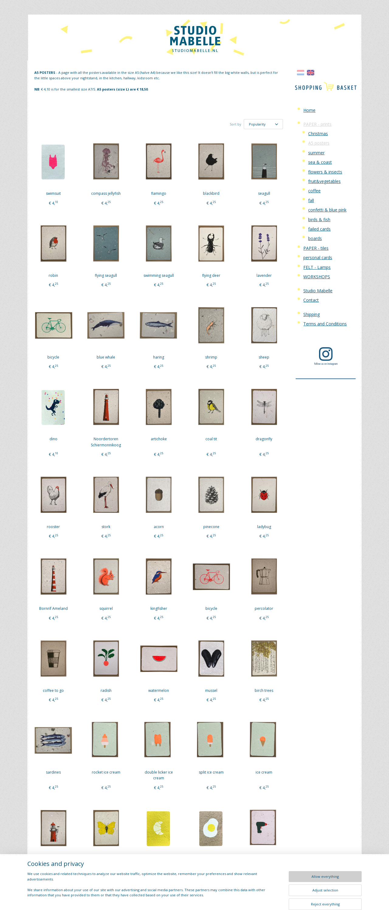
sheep (264, 357)
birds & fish (319, 219)
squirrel (106, 608)
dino (53, 438)
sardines (53, 772)
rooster (53, 526)
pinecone (211, 526)
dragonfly (264, 438)
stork (106, 526)
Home (309, 110)
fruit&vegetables (324, 181)
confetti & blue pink (327, 210)
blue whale (106, 357)
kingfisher (158, 608)
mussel (211, 690)
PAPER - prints (317, 124)
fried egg (211, 860)
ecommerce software (208, 899)
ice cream (264, 772)
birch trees (264, 690)
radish (106, 690)
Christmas (318, 133)
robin (53, 275)
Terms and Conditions (325, 324)
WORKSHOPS (316, 277)
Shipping (311, 314)
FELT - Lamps (317, 267)
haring (158, 357)
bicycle (53, 357)
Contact (311, 300)
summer (316, 153)
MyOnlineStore (262, 899)
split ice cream (211, 772)
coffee (314, 191)
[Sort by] (263, 124)
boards (315, 238)
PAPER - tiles (316, 248)
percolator (264, 608)
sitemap (171, 899)
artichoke (159, 438)
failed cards (319, 229)
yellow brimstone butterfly (106, 862)
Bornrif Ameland (53, 608)
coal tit (211, 438)
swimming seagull (158, 275)
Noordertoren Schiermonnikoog (106, 441)
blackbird (211, 193)
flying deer (211, 275)
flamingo (158, 193)
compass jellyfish (106, 193)
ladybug (264, 526)
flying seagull (106, 275)
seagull (264, 193)
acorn (159, 526)
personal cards (317, 257)
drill (264, 860)
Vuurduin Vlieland (53, 860)
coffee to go (53, 690)
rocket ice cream (106, 772)
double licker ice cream (159, 775)
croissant (159, 860)
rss (184, 899)
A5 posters (318, 143)
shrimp (211, 357)
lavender (264, 275)
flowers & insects (325, 172)
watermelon (158, 690)
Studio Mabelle (317, 291)
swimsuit (53, 193)
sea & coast (320, 162)
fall (311, 200)
